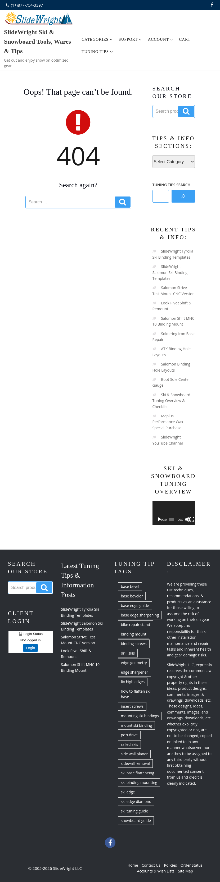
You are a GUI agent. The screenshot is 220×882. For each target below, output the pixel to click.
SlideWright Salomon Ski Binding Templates (170, 272)
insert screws (132, 706)
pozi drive (129, 734)
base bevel (130, 586)
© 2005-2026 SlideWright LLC (55, 868)
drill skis (128, 653)
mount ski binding (136, 725)
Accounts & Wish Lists (155, 871)
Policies (170, 865)
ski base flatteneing (137, 772)
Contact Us (151, 865)
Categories (97, 39)
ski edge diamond (136, 801)
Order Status (192, 865)
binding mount (133, 634)
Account (160, 39)
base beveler (132, 595)
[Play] (159, 519)
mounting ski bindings (140, 715)
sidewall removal (135, 763)
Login (30, 648)
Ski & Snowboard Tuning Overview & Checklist (171, 400)
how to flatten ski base (136, 694)
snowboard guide (136, 820)
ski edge (128, 791)
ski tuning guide (134, 811)
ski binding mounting (139, 782)
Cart (184, 39)
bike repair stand (135, 624)
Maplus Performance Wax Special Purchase (167, 421)
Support (130, 39)
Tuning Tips (97, 51)
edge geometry (134, 662)
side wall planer (134, 753)
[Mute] (187, 519)
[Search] (183, 196)
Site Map (185, 871)
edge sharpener (134, 672)
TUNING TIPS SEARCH (171, 184)
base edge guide (135, 605)
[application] (173, 513)
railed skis (129, 744)
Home (133, 865)
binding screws (134, 643)
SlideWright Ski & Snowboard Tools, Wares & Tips (37, 41)
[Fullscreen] (192, 519)
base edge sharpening (140, 615)
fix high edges (133, 681)
